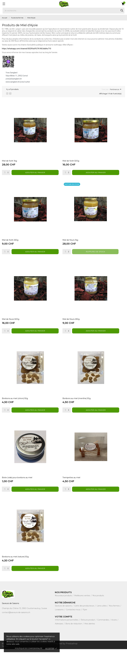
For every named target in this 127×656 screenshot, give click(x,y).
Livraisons (59, 616)
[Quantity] (6, 173)
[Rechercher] (63, 11)
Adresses (59, 630)
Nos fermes (114, 613)
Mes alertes (89, 630)
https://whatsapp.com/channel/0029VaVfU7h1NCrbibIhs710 (26, 49)
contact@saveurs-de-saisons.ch (16, 619)
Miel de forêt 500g (71, 162)
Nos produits (98, 602)
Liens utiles (102, 613)
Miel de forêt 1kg (9, 162)
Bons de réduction (73, 630)
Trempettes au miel (71, 483)
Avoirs (114, 627)
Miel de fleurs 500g (10, 322)
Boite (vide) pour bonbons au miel (17, 483)
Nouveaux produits (63, 602)
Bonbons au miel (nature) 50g (15, 563)
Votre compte (63, 623)
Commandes (103, 627)
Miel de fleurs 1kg (70, 242)
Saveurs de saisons (63, 613)
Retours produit (88, 627)
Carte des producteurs (84, 613)
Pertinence (115, 89)
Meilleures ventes (82, 602)
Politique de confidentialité (28, 648)
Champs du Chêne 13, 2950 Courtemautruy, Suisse (24, 615)
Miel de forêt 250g (10, 242)
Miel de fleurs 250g (71, 322)
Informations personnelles (67, 627)
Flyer (85, 616)
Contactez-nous (73, 616)
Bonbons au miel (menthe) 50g (77, 403)
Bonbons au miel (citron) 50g (15, 403)
